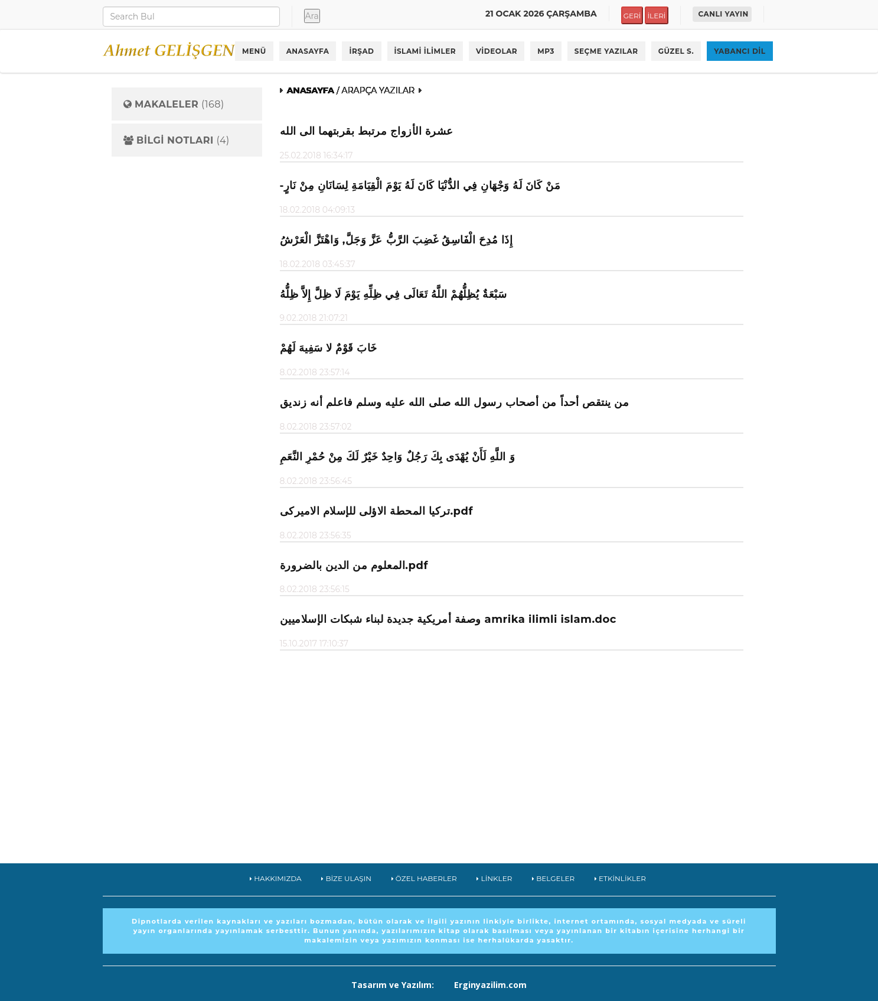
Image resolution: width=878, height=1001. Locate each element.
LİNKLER (494, 878)
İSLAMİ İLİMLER (425, 51)
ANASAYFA (307, 51)
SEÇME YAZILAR (606, 51)
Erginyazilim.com (490, 984)
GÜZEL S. (676, 51)
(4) (176, 140)
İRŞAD (361, 51)
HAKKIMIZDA (276, 878)
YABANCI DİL (739, 51)
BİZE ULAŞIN (346, 878)
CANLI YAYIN (724, 13)
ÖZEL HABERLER (424, 878)
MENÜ (254, 51)
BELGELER (553, 878)
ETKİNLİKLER (620, 878)
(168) (173, 104)
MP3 (545, 51)
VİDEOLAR (496, 51)
